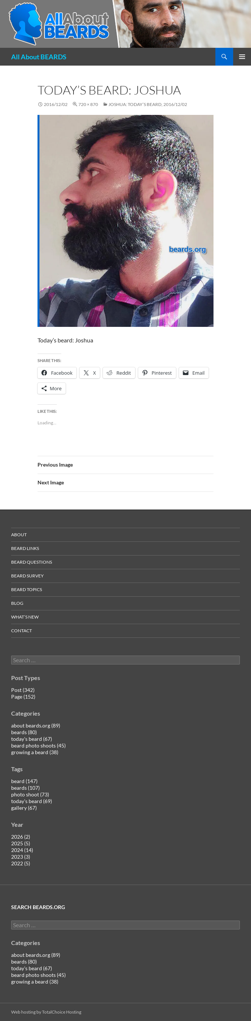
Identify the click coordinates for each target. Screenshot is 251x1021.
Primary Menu (242, 57)
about (19, 534)
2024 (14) (22, 850)
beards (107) (25, 788)
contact (21, 630)
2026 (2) (20, 836)
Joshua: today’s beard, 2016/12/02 (147, 104)
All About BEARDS (38, 57)
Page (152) (23, 696)
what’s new (25, 617)
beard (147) (24, 781)
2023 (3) (20, 856)
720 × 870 (88, 104)
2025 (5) (20, 843)
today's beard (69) (31, 801)
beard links (25, 548)
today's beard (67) (31, 739)
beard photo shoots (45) (38, 745)
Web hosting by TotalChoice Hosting (46, 1012)
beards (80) (24, 732)
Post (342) (23, 690)
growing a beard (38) (34, 752)
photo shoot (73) (30, 794)
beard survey (27, 576)
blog (17, 603)
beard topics (26, 589)
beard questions (31, 562)
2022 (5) (20, 863)
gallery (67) (24, 808)
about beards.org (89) (35, 725)
